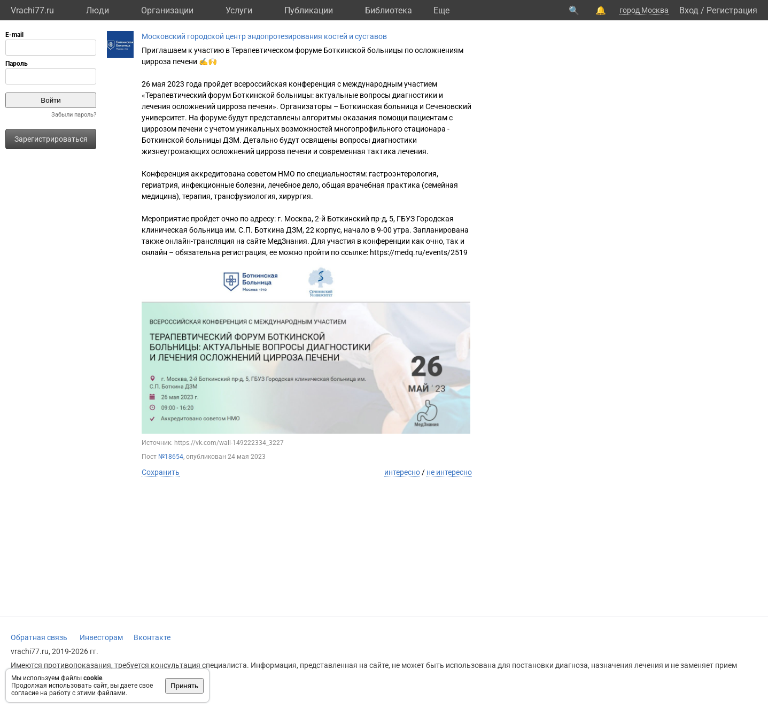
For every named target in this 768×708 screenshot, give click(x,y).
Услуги (239, 10)
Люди (97, 10)
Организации (167, 10)
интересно (402, 472)
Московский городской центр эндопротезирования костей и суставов (264, 36)
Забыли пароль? (73, 114)
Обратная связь (39, 637)
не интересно (449, 472)
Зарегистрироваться (51, 139)
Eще (441, 10)
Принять (184, 686)
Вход (689, 10)
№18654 (170, 456)
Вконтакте (152, 637)
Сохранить (161, 472)
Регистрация (732, 10)
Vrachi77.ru (32, 10)
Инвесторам (101, 637)
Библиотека (388, 10)
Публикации (308, 10)
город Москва (644, 10)
